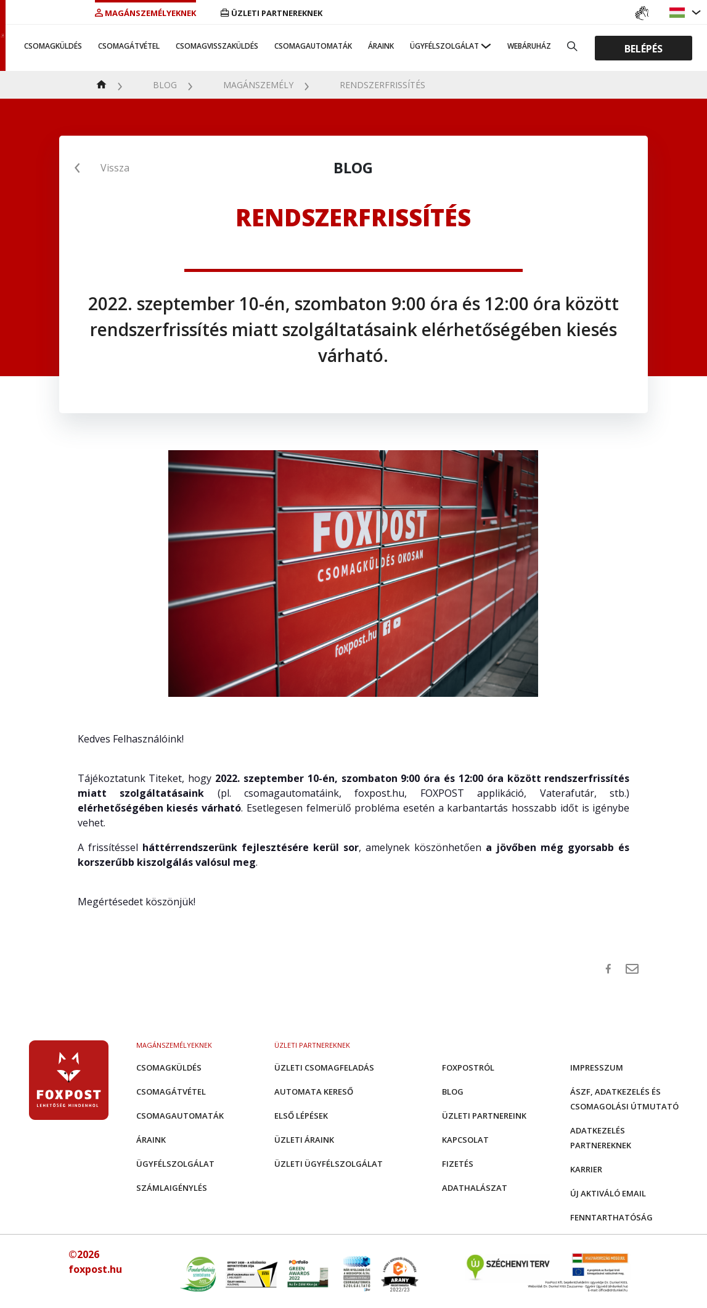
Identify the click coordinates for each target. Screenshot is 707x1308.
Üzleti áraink (304, 1139)
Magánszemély (258, 85)
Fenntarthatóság (611, 1217)
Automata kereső (313, 1091)
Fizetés (457, 1163)
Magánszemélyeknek (145, 13)
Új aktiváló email (608, 1193)
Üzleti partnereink (484, 1115)
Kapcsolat (465, 1139)
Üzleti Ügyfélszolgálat (328, 1163)
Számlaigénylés (171, 1187)
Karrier (586, 1169)
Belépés (643, 48)
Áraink (381, 46)
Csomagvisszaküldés (217, 46)
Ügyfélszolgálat (444, 46)
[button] (679, 12)
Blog (165, 85)
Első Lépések (301, 1115)
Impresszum (596, 1067)
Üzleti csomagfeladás (324, 1067)
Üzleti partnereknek (271, 13)
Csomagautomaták (313, 46)
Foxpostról (468, 1067)
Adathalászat (474, 1187)
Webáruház (529, 46)
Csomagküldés (53, 46)
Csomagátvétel (129, 46)
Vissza (114, 168)
